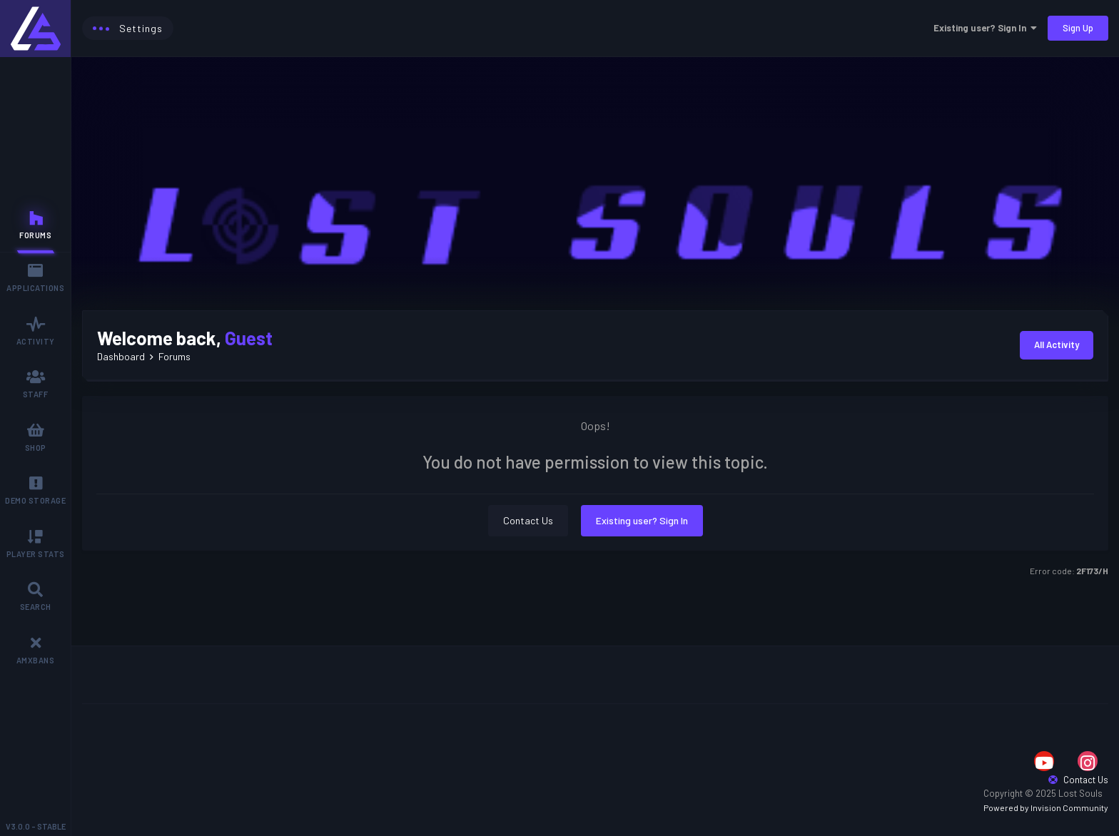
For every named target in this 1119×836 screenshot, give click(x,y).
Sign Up (1078, 28)
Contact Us (528, 520)
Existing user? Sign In (985, 28)
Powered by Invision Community (1045, 807)
